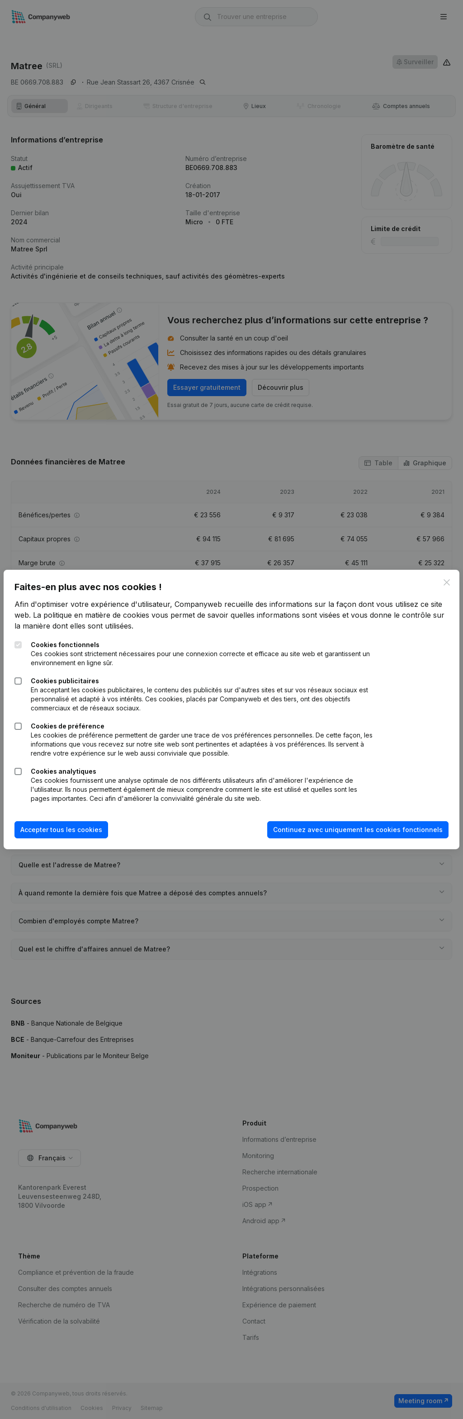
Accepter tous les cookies (68, 829)
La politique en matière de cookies (112, 615)
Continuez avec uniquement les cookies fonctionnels (350, 829)
